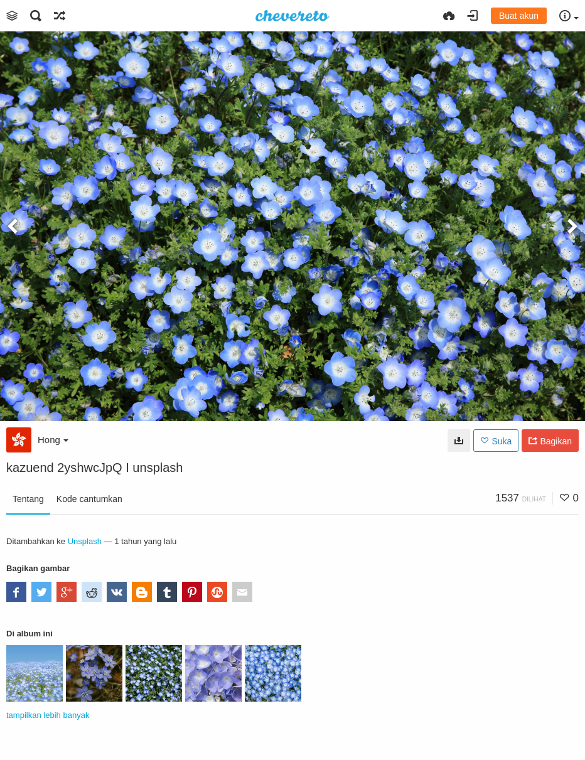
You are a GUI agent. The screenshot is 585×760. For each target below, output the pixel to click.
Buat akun (519, 16)
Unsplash (85, 541)
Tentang (28, 499)
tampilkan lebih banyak (47, 715)
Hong (53, 439)
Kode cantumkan (89, 499)
